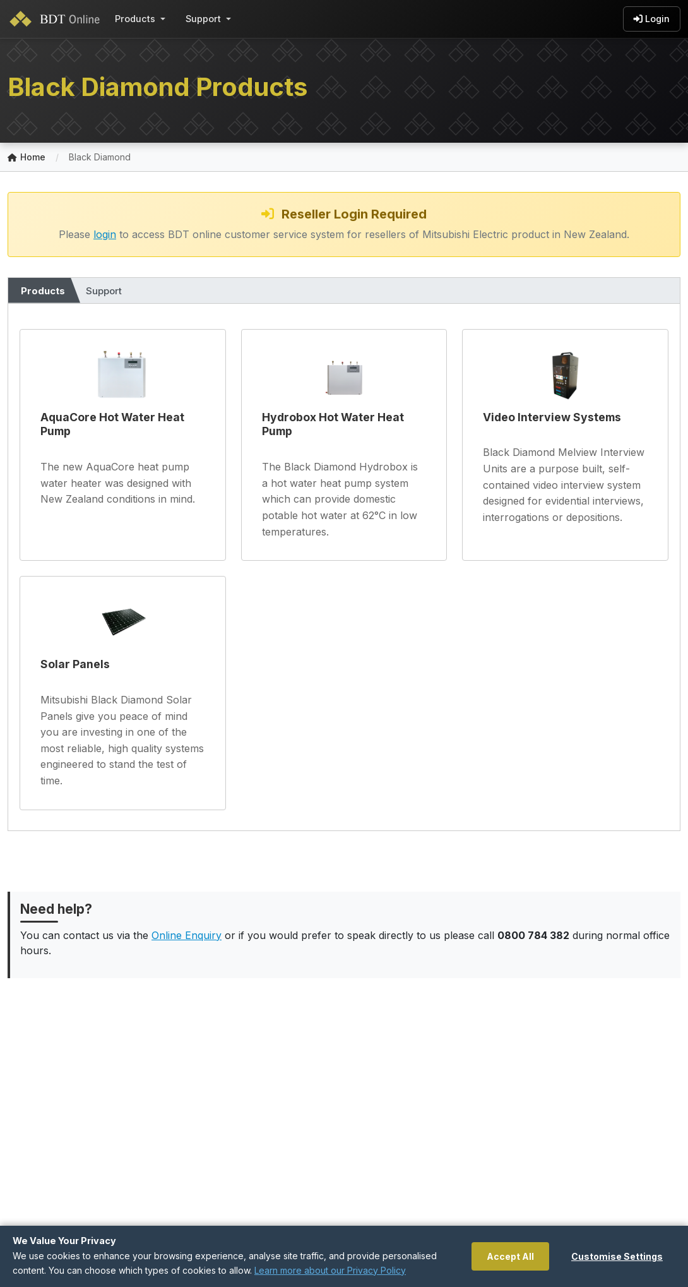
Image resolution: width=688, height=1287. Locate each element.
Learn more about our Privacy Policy (330, 1270)
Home (26, 158)
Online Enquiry (186, 935)
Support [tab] (104, 291)
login (104, 234)
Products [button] (135, 18)
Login (652, 19)
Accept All (510, 1256)
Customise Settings (617, 1256)
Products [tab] (43, 291)
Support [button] (203, 18)
